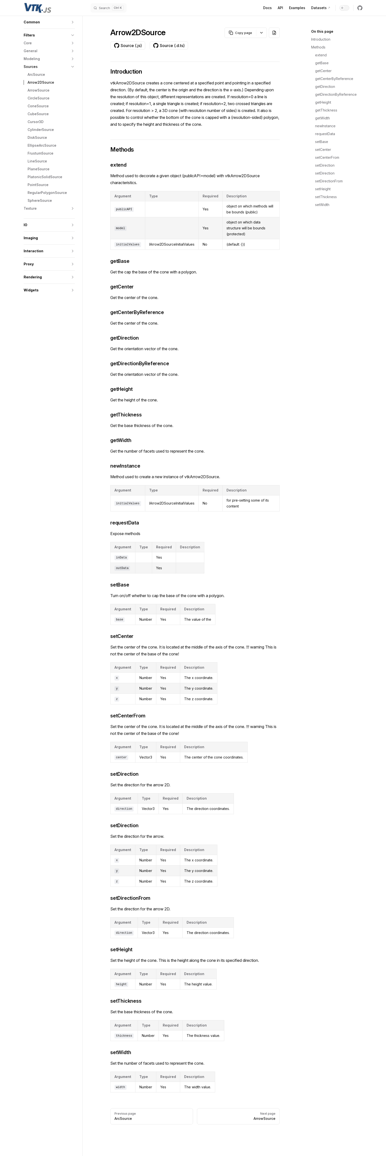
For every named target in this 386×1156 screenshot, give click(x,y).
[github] (359, 7)
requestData (325, 134)
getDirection (325, 86)
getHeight (323, 102)
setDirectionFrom (329, 181)
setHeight (323, 189)
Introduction (320, 39)
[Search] (109, 8)
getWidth (322, 118)
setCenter (323, 149)
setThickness (326, 197)
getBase (322, 63)
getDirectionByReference (336, 94)
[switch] (344, 8)
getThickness (326, 110)
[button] (49, 22)
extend (321, 55)
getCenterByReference (334, 79)
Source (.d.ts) (169, 45)
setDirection (325, 165)
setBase (321, 142)
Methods (318, 47)
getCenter (323, 71)
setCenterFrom (327, 157)
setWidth (322, 205)
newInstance (325, 126)
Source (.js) (128, 45)
